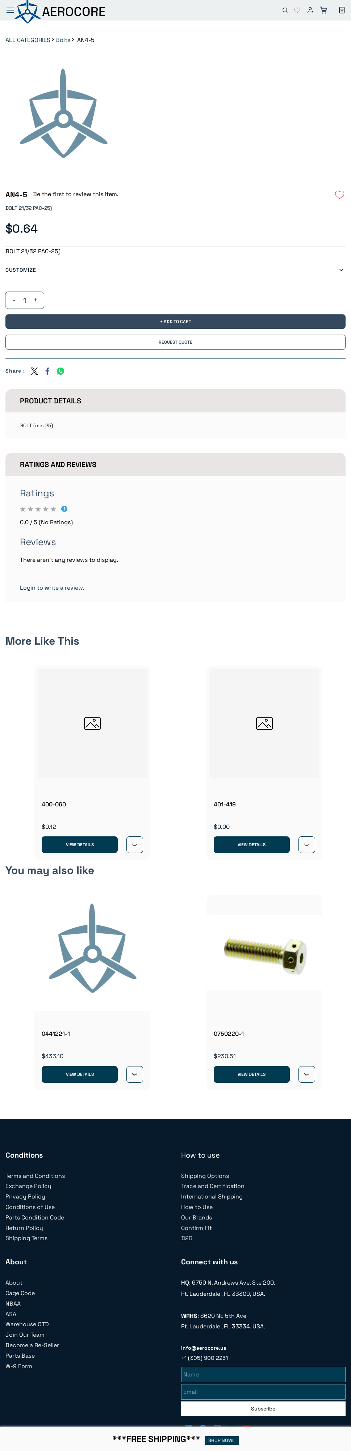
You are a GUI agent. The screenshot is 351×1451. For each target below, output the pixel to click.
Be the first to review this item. (75, 194)
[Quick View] (135, 845)
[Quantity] (24, 300)
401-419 (225, 804)
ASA (10, 1314)
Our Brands (196, 1217)
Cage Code (20, 1293)
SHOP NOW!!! (221, 1440)
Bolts (63, 40)
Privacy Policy (25, 1196)
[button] (294, 10)
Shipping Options (205, 1176)
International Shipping (212, 1196)
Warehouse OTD (27, 1324)
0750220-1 (229, 1034)
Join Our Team (25, 1334)
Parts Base (20, 1355)
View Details (80, 845)
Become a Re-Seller (32, 1345)
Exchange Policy (28, 1186)
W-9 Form (18, 1366)
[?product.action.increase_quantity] (35, 300)
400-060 (54, 804)
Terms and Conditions (35, 1176)
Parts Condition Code (34, 1217)
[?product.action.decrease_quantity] (13, 300)
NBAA (13, 1303)
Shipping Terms (26, 1238)
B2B (187, 1238)
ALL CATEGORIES (27, 40)
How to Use (197, 1207)
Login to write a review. (52, 587)
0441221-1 (56, 1034)
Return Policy (24, 1228)
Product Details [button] (50, 401)
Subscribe (263, 1407)
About (13, 1282)
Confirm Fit (196, 1228)
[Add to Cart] (175, 321)
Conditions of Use (30, 1207)
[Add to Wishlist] (340, 194)
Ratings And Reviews (58, 464)
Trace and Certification (213, 1186)
